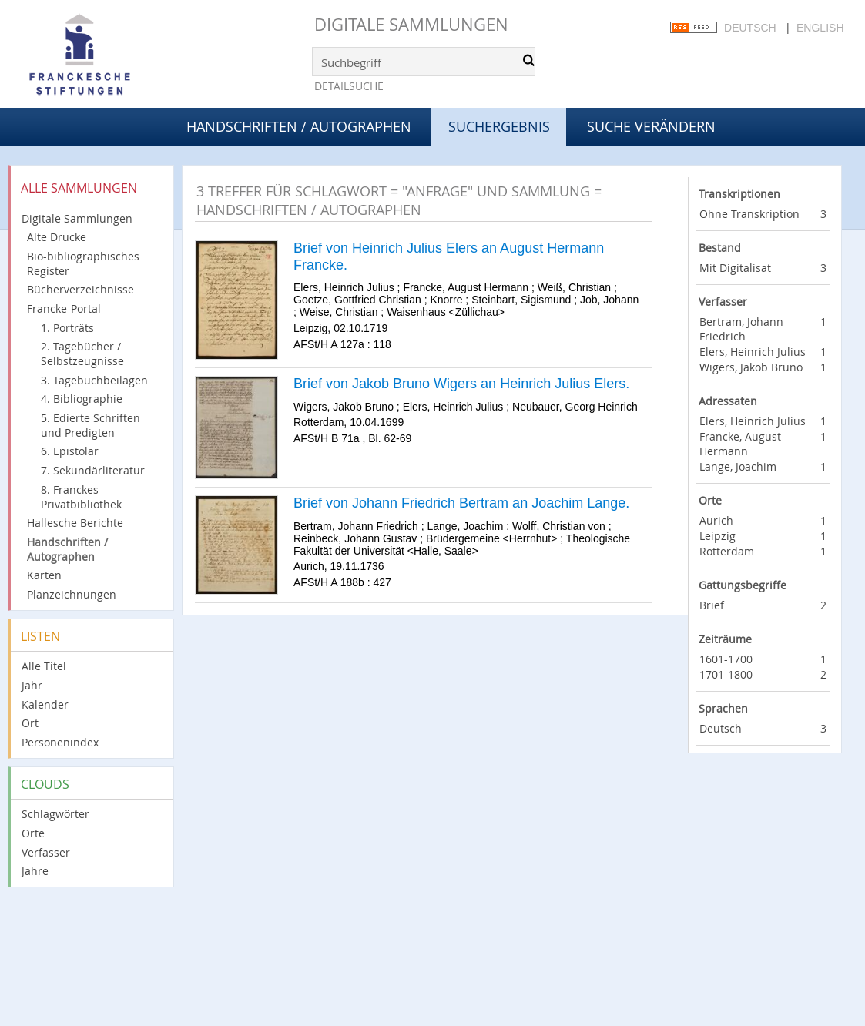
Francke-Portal (64, 308)
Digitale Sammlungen (411, 24)
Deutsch (750, 28)
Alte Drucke (56, 237)
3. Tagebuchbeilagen (94, 380)
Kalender (45, 704)
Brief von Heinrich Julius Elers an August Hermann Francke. (448, 256)
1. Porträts (67, 327)
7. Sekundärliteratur (93, 470)
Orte (33, 833)
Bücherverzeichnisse (80, 289)
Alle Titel (44, 666)
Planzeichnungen (71, 594)
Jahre (35, 870)
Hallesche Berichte (75, 522)
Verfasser (46, 852)
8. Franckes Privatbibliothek (81, 496)
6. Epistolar (70, 451)
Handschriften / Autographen (298, 126)
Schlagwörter (55, 813)
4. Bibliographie (81, 398)
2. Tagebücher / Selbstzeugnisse (82, 353)
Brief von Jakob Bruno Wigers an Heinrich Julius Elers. (461, 383)
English (819, 28)
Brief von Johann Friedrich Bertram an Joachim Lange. (461, 503)
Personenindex (60, 742)
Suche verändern (651, 126)
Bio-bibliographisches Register (83, 263)
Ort (30, 723)
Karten (44, 575)
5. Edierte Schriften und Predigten (90, 425)
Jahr (32, 685)
